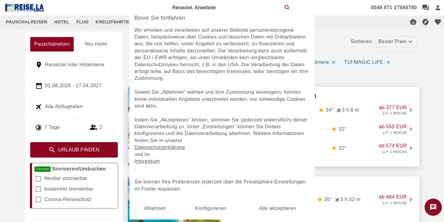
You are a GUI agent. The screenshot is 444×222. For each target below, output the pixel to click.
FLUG (82, 21)
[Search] (287, 7)
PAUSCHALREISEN (26, 21)
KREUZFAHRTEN (114, 21)
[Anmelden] (438, 7)
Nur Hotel (96, 44)
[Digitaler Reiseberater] (413, 22)
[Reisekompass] (425, 22)
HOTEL (61, 21)
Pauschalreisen (52, 44)
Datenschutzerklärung (159, 147)
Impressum (147, 161)
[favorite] (438, 22)
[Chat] (425, 7)
